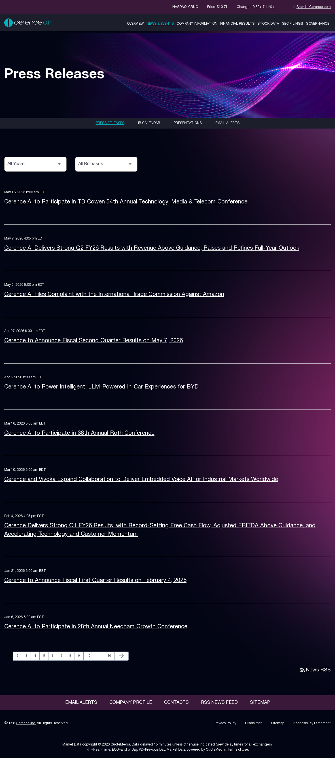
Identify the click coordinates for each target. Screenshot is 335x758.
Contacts (176, 703)
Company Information (197, 23)
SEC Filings (292, 23)
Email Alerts (227, 123)
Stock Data (268, 23)
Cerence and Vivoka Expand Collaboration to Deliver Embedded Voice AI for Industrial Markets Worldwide (141, 479)
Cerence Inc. (26, 723)
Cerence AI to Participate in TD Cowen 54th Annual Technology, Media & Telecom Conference (125, 202)
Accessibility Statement (312, 723)
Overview (135, 23)
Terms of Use (237, 749)
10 (90, 655)
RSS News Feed (219, 703)
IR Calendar (149, 123)
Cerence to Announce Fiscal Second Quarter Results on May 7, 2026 (93, 340)
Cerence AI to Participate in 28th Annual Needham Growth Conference (95, 626)
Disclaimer (253, 723)
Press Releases (110, 123)
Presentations (188, 123)
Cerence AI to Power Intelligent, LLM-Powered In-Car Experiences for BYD (101, 387)
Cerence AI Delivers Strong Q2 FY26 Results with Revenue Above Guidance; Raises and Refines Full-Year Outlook (151, 248)
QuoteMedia (120, 744)
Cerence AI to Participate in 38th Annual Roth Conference (79, 433)
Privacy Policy (225, 723)
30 (111, 655)
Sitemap (260, 703)
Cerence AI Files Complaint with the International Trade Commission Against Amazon (114, 294)
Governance (317, 23)
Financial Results (237, 23)
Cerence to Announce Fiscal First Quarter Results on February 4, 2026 (95, 580)
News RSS (315, 670)
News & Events (160, 23)
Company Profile (130, 703)
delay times (233, 744)
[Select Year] (35, 164)
